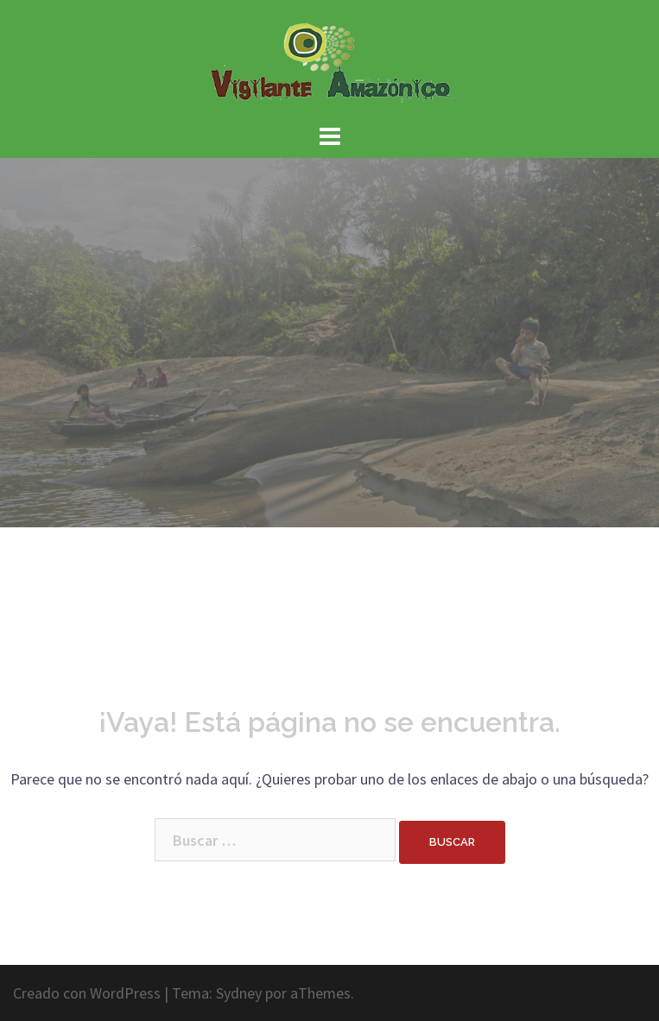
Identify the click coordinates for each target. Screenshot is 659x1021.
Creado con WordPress (87, 993)
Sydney (239, 993)
